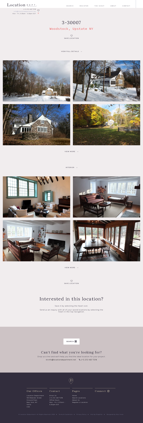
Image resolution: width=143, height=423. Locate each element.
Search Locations (79, 398)
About (113, 6)
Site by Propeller (96, 414)
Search (70, 6)
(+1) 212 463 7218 (29, 9)
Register (84, 6)
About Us (76, 400)
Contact (126, 6)
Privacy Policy (81, 414)
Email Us (53, 395)
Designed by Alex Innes (115, 414)
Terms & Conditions (66, 414)
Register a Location (80, 402)
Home (74, 395)
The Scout (100, 6)
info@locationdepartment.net (25, 11)
